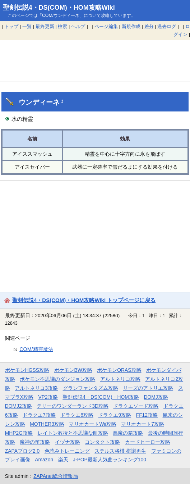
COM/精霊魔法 (36, 349)
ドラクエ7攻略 (39, 415)
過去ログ (166, 26)
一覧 (27, 26)
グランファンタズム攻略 (90, 388)
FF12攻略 (147, 415)
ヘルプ (78, 26)
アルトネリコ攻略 (120, 379)
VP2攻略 (48, 397)
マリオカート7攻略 (142, 424)
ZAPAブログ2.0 (22, 451)
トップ (11, 26)
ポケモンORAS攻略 (119, 370)
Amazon (44, 459)
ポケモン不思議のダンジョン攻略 (57, 379)
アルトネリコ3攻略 (36, 388)
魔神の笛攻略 (35, 442)
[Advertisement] (95, 61)
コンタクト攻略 (102, 442)
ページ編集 (106, 26)
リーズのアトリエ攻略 (148, 388)
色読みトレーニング (67, 451)
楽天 (63, 459)
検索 (62, 26)
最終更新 (45, 26)
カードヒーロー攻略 (147, 442)
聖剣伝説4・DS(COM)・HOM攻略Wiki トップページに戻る (84, 300)
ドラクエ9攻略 (114, 415)
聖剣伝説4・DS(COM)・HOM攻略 (100, 397)
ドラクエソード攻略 (135, 406)
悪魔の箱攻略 (128, 433)
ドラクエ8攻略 (76, 415)
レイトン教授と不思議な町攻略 (73, 433)
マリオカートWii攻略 (92, 424)
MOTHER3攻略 (47, 424)
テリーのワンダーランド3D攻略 (72, 406)
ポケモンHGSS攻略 (27, 370)
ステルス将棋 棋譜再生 (120, 451)
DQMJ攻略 (156, 397)
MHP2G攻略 (19, 433)
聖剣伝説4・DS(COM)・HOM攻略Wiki (59, 7)
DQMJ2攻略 (18, 406)
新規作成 (131, 26)
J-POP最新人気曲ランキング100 (109, 459)
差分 (149, 26)
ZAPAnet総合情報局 (55, 476)
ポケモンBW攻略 (73, 370)
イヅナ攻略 (67, 442)
